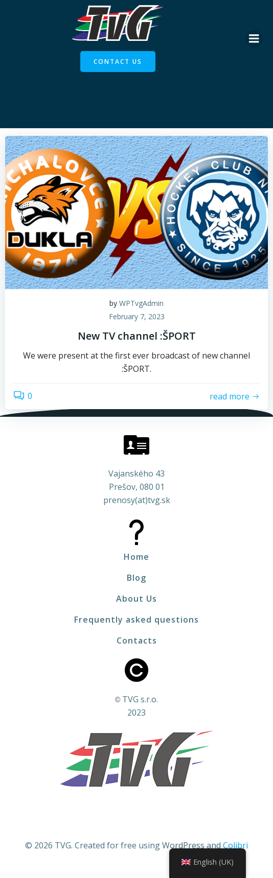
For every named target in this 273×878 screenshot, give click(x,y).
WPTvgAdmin (141, 303)
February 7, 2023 (137, 316)
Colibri (235, 845)
